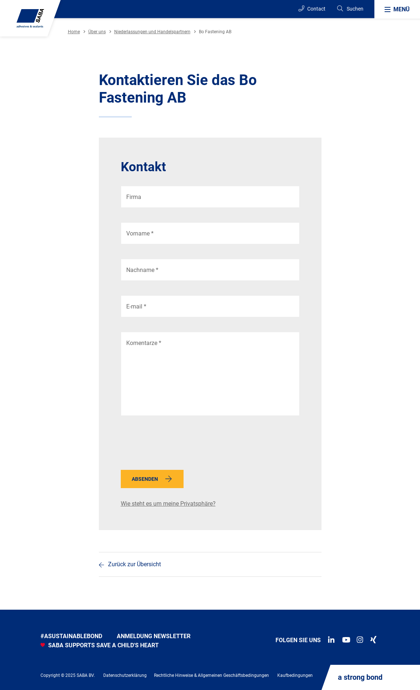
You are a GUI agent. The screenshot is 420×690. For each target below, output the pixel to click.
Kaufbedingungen (295, 675)
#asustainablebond (71, 636)
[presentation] (176, 444)
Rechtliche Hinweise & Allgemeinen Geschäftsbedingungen (211, 675)
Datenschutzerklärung (125, 675)
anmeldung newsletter (153, 636)
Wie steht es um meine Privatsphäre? (168, 503)
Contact (311, 8)
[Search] (350, 9)
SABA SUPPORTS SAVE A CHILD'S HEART (100, 645)
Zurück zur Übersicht (134, 564)
